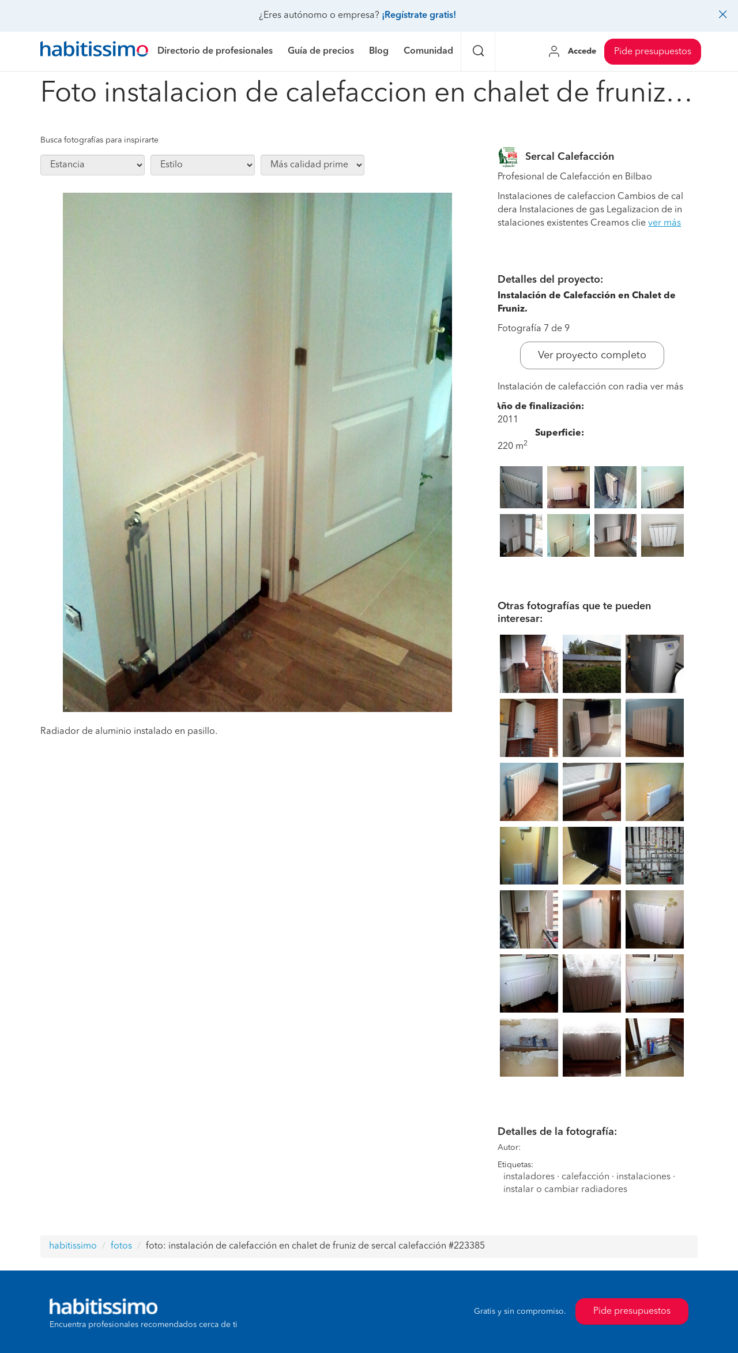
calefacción (585, 1177)
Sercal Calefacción (569, 157)
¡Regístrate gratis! (419, 15)
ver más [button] (664, 223)
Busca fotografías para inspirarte (99, 140)
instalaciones (643, 1177)
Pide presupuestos (652, 52)
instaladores (529, 1177)
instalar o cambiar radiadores (565, 1189)
